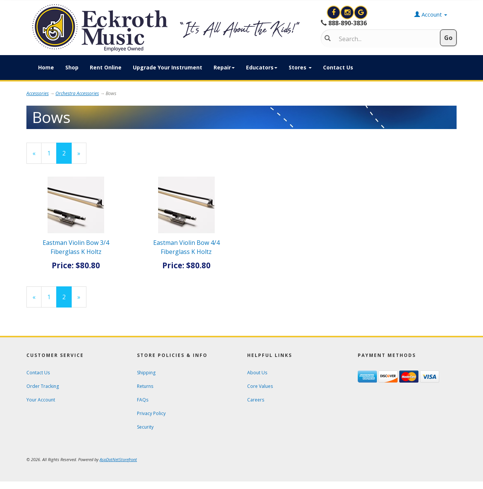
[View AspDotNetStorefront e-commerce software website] (118, 459)
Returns (145, 386)
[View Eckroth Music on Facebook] (334, 12)
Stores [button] (300, 67)
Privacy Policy (151, 413)
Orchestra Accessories (77, 93)
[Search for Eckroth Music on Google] (361, 12)
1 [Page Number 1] (52, 153)
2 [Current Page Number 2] (67, 156)
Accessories (37, 93)
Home (46, 67)
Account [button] (430, 14)
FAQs (142, 400)
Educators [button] (261, 67)
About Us (257, 372)
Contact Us (338, 67)
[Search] (383, 39)
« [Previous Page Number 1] (37, 156)
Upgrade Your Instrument (167, 67)
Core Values (260, 386)
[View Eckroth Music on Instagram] (348, 12)
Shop (71, 67)
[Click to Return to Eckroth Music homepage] (167, 28)
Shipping (146, 372)
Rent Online (106, 67)
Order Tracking (42, 386)
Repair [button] (224, 67)
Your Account (40, 400)
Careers (255, 400)
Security (145, 427)
